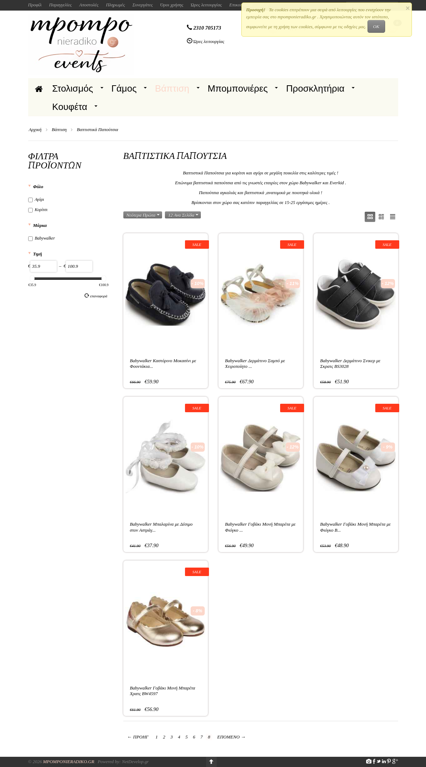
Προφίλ (35, 4)
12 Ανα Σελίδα (183, 215)
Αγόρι (36, 199)
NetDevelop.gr (135, 761)
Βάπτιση (172, 88)
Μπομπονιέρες (238, 88)
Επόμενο (231, 737)
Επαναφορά (96, 295)
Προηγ (138, 737)
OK (376, 26)
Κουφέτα (69, 106)
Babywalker (41, 238)
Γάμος (124, 88)
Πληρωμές (115, 4)
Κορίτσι (38, 209)
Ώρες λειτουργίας (206, 4)
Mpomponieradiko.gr (68, 761)
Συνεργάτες (142, 4)
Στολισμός (72, 88)
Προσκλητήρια (315, 88)
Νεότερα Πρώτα (143, 215)
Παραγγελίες (60, 4)
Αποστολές (89, 4)
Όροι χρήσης (172, 4)
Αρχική (35, 129)
